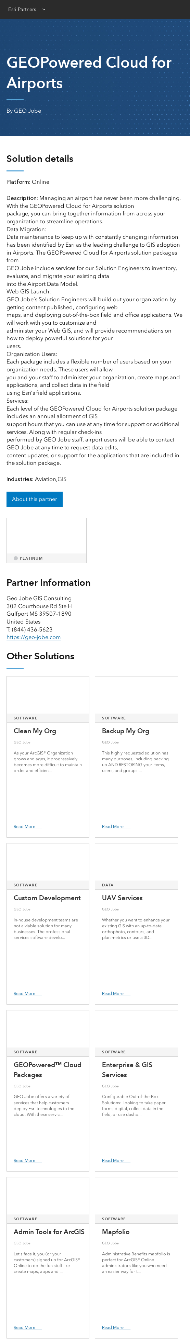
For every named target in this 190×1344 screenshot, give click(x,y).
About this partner (34, 499)
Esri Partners (22, 9)
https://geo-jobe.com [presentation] (34, 637)
